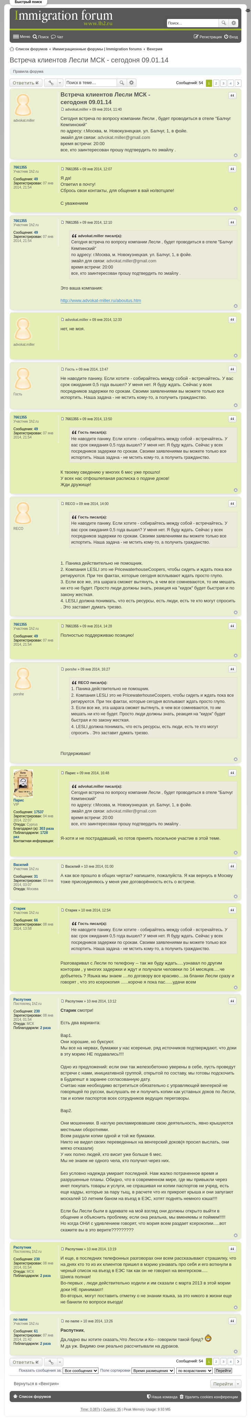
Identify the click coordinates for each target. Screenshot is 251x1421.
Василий (20, 865)
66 (36, 920)
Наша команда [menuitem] (164, 1397)
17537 (39, 812)
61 (36, 1331)
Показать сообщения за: (59, 1370)
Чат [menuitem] (60, 37)
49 (36, 179)
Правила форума (28, 71)
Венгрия (155, 49)
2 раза (45, 1028)
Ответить (23, 83)
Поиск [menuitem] (43, 37)
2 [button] (216, 83)
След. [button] (238, 83)
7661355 (20, 167)
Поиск (224, 23)
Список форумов (31, 49)
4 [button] (231, 83)
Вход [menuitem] (233, 37)
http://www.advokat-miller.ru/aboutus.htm (101, 300)
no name (20, 1319)
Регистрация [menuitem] (211, 37)
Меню (25, 36)
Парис (18, 800)
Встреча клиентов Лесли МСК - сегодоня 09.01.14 (89, 60)
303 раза (47, 828)
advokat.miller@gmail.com (124, 137)
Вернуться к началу (236, 155)
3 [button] (223, 83)
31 (36, 876)
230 (37, 1011)
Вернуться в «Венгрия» (36, 1383)
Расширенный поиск (233, 23)
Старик (19, 908)
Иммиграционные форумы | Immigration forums (97, 49)
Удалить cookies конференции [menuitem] (211, 1397)
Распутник (22, 999)
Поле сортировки (137, 1370)
